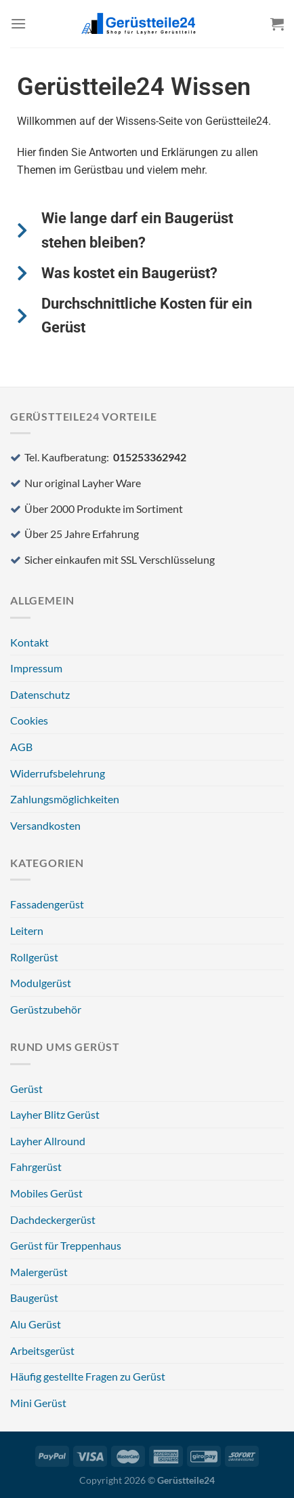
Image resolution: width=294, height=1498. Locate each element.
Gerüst (26, 1088)
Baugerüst (34, 1297)
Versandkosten (45, 825)
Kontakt (29, 642)
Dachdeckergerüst (53, 1219)
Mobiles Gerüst (46, 1193)
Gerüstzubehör (45, 1009)
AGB (21, 746)
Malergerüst (39, 1271)
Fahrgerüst (36, 1166)
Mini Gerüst (38, 1402)
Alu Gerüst (35, 1324)
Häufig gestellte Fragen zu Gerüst (87, 1376)
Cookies (29, 720)
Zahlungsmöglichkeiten (64, 798)
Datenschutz (40, 694)
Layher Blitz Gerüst (55, 1114)
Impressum (36, 667)
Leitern (26, 930)
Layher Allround (47, 1140)
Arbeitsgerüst (42, 1350)
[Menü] (18, 23)
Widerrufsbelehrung (57, 773)
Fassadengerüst (47, 904)
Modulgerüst (40, 982)
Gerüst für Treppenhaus (65, 1245)
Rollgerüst (34, 956)
